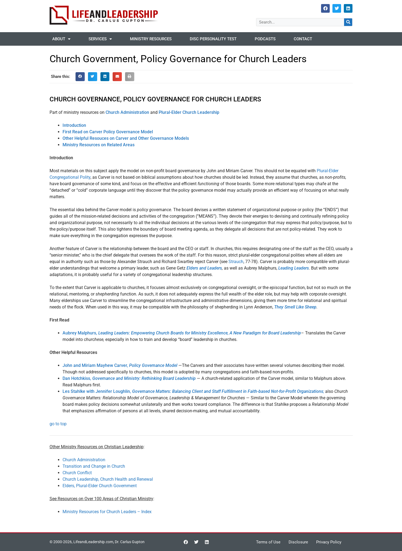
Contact (303, 38)
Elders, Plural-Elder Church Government (100, 485)
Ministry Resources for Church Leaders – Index (107, 511)
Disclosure (298, 542)
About (61, 39)
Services (100, 39)
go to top (58, 423)
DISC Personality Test (213, 38)
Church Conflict (77, 472)
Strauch (235, 261)
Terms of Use (268, 542)
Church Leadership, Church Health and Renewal (108, 479)
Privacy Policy (328, 542)
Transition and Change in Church (94, 466)
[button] (80, 76)
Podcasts (265, 38)
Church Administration (84, 459)
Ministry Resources (151, 38)
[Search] (348, 22)
